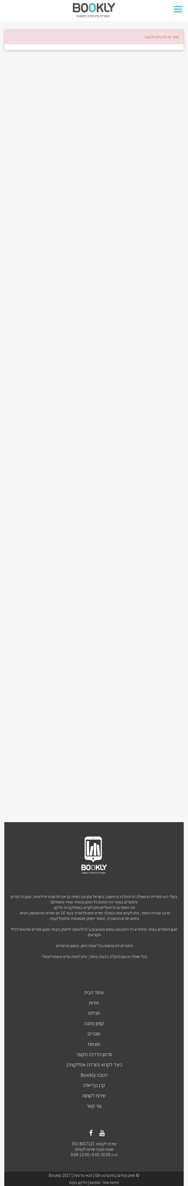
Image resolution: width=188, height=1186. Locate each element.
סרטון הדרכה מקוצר (94, 1054)
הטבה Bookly (94, 1075)
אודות (94, 1002)
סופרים (94, 1033)
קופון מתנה (94, 1023)
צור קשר (94, 1106)
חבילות (94, 1013)
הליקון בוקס (78, 1182)
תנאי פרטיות (82, 1175)
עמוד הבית (94, 992)
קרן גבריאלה (94, 1085)
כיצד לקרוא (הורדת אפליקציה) (94, 1064)
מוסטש (95, 1182)
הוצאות (94, 1044)
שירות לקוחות (94, 1095)
